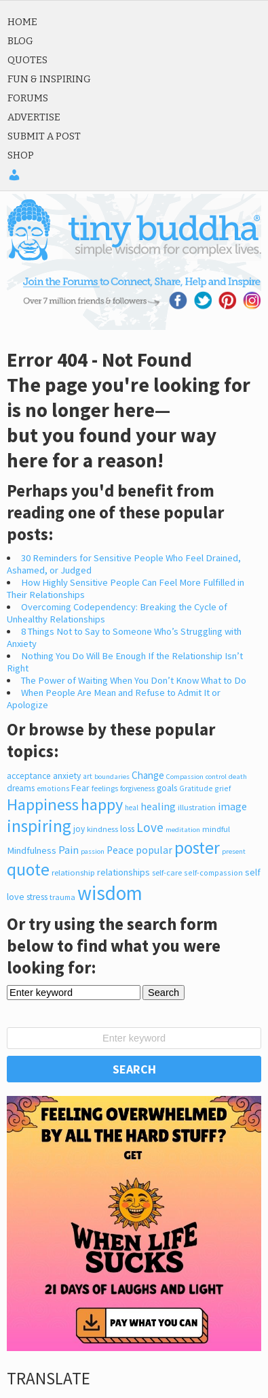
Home (22, 22)
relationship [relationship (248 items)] (73, 872)
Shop (20, 155)
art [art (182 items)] (87, 776)
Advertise (33, 117)
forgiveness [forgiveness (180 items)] (137, 788)
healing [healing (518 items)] (158, 806)
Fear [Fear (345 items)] (80, 788)
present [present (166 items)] (234, 851)
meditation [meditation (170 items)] (183, 829)
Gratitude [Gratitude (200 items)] (195, 788)
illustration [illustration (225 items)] (197, 807)
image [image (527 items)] (232, 806)
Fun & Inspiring (49, 79)
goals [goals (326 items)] (167, 788)
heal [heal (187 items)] (131, 807)
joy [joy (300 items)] (79, 829)
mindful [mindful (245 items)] (216, 829)
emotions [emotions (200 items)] (53, 788)
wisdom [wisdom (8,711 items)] (109, 892)
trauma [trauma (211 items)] (62, 897)
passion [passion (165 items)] (92, 851)
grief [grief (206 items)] (222, 788)
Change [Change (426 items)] (148, 775)
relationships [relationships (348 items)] (123, 872)
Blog (20, 41)
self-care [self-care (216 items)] (167, 872)
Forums (27, 98)
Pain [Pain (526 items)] (68, 849)
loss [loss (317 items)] (127, 829)
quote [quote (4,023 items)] (28, 869)
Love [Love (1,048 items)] (150, 827)
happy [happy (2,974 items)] (102, 804)
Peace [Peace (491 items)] (120, 849)
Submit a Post (44, 136)
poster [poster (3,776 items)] (197, 848)
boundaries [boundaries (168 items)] (112, 776)
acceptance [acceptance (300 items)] (29, 776)
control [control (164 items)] (216, 776)
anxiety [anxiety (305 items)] (67, 776)
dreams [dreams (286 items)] (21, 788)
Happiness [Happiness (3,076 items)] (43, 804)
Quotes (27, 60)
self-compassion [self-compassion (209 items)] (213, 872)
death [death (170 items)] (238, 776)
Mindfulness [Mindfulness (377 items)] (31, 850)
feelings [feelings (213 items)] (105, 788)
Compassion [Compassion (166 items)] (185, 776)
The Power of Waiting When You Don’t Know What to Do (133, 680)
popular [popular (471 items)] (154, 850)
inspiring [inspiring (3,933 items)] (39, 826)
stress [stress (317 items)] (36, 897)
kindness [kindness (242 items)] (102, 829)
